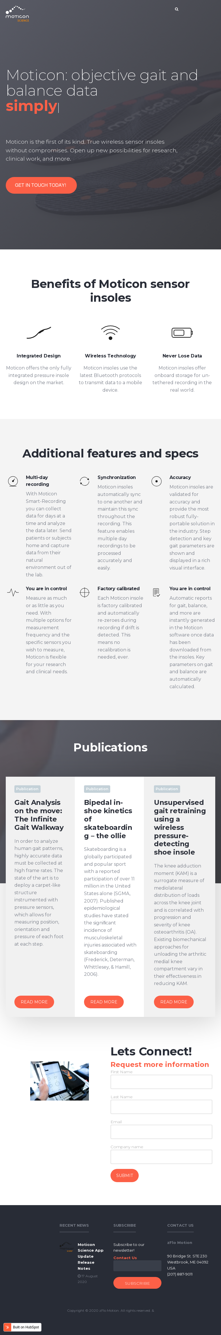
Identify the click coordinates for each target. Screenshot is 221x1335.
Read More (34, 1002)
